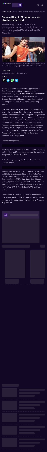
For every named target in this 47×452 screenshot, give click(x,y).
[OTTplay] (7, 5)
